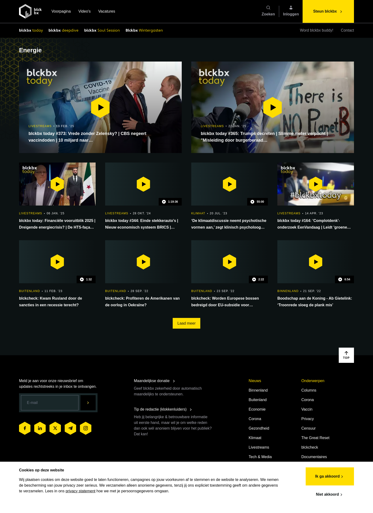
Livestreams (259, 447)
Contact (347, 30)
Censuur (308, 428)
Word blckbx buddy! (316, 30)
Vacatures (106, 11)
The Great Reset (315, 438)
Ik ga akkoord (329, 476)
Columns (308, 390)
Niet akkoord (330, 494)
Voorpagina (61, 11)
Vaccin (307, 409)
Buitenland (258, 400)
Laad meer (186, 323)
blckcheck (309, 447)
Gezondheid (259, 428)
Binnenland (258, 390)
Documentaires (314, 457)
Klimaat (255, 438)
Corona (255, 419)
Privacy (307, 419)
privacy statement (80, 491)
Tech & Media (260, 457)
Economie (257, 409)
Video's (84, 11)
